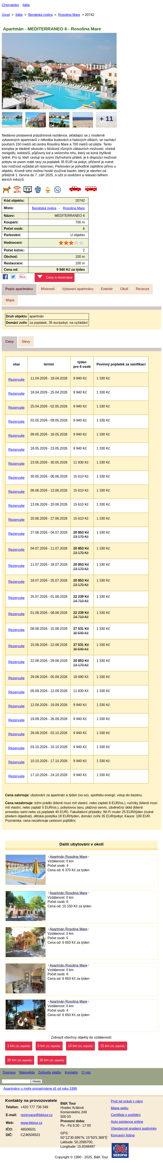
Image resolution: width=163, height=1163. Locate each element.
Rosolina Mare (69, 15)
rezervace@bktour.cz (37, 1115)
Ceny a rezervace (54, 277)
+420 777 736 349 (34, 1107)
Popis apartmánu (19, 289)
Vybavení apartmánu (77, 289)
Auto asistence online (127, 1122)
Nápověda (27, 1072)
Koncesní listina (123, 1135)
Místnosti (48, 289)
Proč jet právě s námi (127, 1101)
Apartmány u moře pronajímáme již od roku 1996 (40, 1088)
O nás (86, 1072)
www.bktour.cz (31, 1123)
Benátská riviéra (40, 15)
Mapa (10, 300)
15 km (112, 1046)
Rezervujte (16, 379)
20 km (19, 1060)
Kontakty (71, 1072)
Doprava (9, 1072)
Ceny (9, 341)
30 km (51, 1060)
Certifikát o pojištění (126, 1115)
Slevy (26, 341)
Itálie (26, 5)
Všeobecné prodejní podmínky (134, 1128)
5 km (49, 1046)
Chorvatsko (10, 5)
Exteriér (107, 289)
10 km (80, 1046)
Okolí (124, 289)
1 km (18, 1046)
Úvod (6, 15)
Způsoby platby (49, 1072)
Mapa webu (119, 1108)
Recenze (142, 289)
